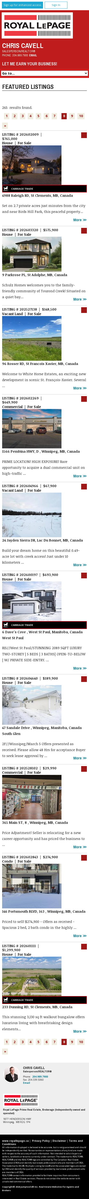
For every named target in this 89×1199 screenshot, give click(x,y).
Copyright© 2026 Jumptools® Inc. (20, 1186)
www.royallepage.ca (15, 1140)
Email (33, 55)
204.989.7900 (20, 55)
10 (81, 116)
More (78, 219)
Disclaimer (59, 1140)
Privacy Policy (41, 1140)
